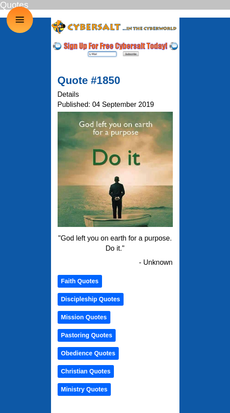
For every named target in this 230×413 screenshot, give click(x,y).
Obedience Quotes (88, 353)
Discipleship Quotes (90, 299)
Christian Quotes (86, 371)
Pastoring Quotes (87, 335)
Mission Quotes (84, 317)
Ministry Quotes (84, 389)
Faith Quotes (80, 281)
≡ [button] (20, 19)
